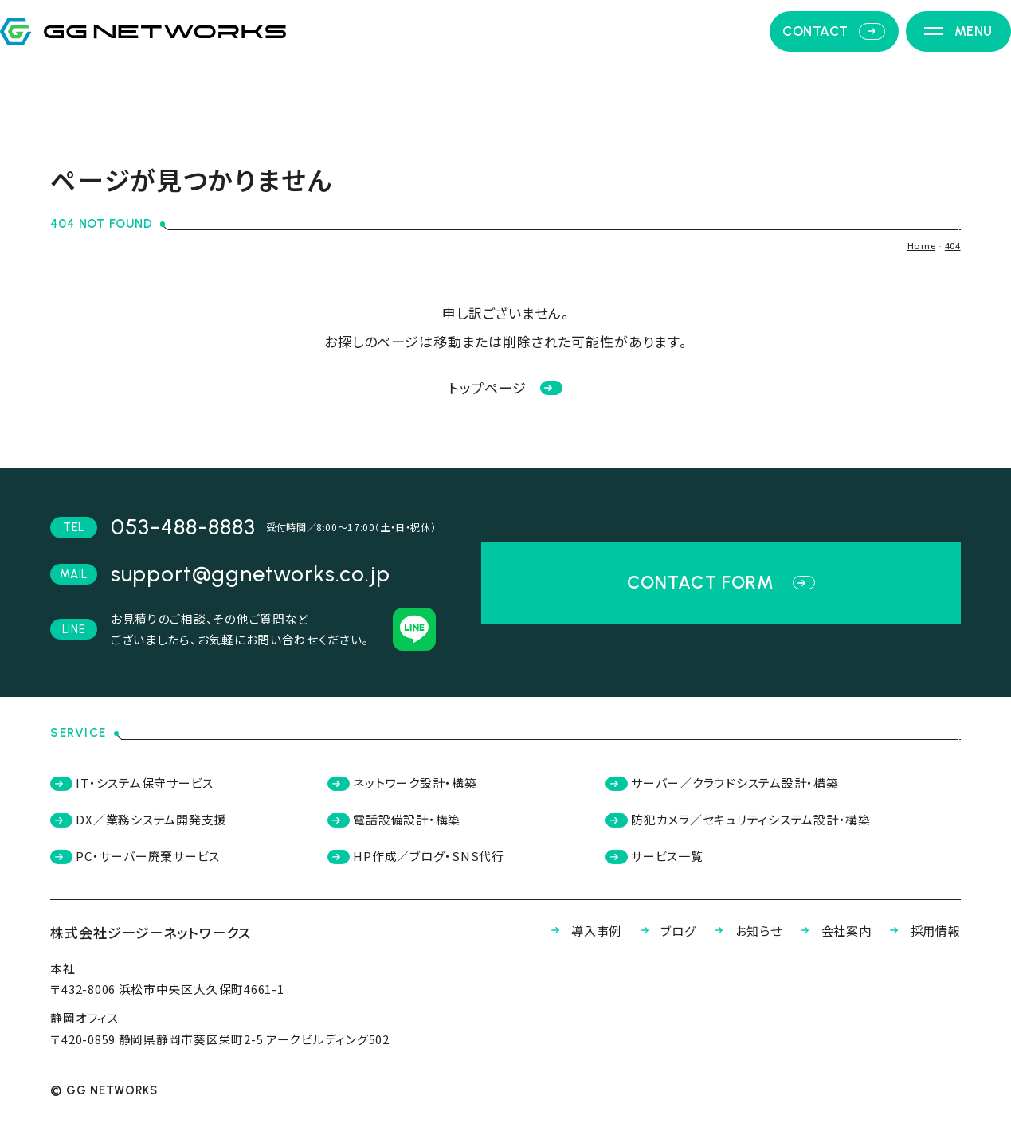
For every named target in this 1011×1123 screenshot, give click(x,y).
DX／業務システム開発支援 (151, 824)
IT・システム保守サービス (143, 784)
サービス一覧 (653, 865)
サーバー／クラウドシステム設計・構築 (730, 784)
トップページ (505, 387)
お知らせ (714, 943)
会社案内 (814, 943)
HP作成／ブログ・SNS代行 (424, 865)
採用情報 (916, 943)
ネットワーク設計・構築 (411, 784)
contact (811, 67)
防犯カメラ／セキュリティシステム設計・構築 (748, 824)
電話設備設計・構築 (402, 824)
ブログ (624, 943)
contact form (721, 582)
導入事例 (531, 943)
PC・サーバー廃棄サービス (147, 865)
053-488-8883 (183, 527)
